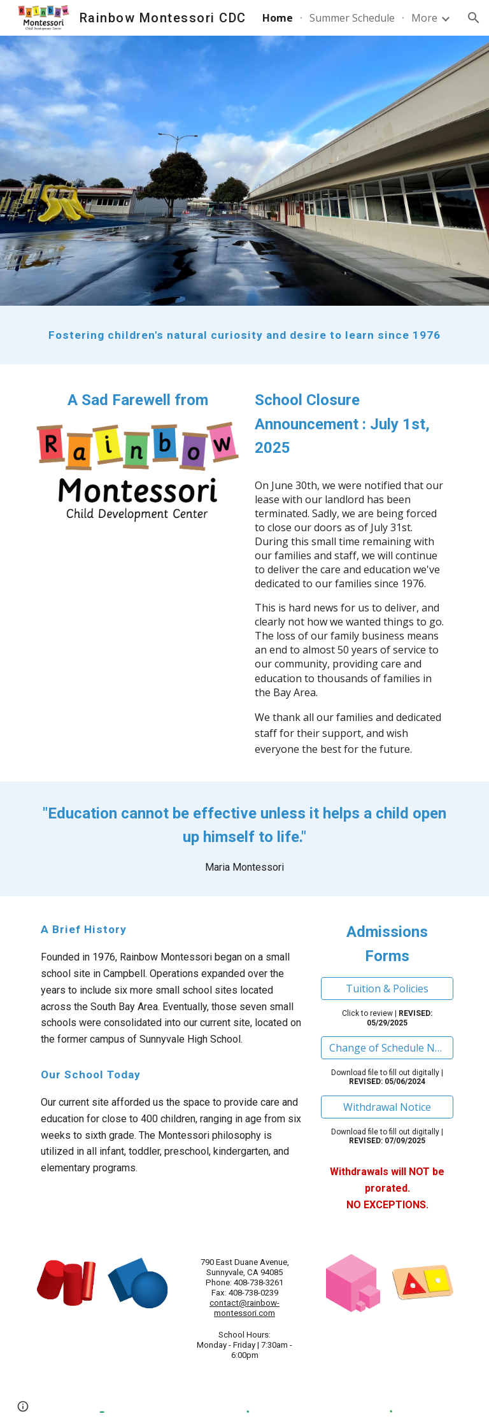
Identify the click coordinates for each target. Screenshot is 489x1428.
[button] (473, 18)
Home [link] (277, 18)
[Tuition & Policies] (387, 988)
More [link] (424, 18)
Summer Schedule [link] (352, 18)
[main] (244, 335)
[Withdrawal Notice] (387, 1107)
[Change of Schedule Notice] (387, 1048)
